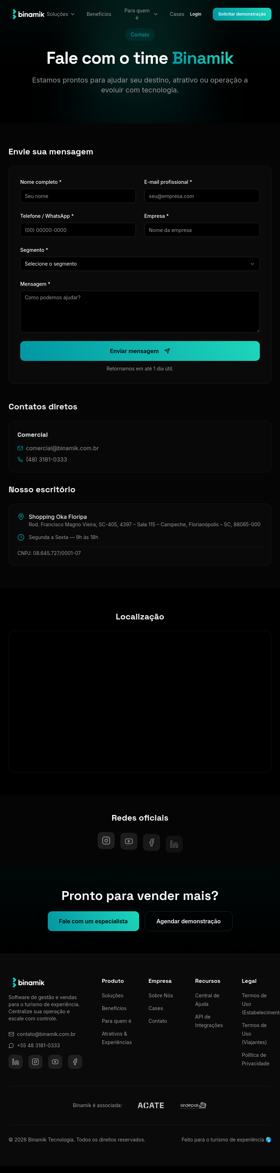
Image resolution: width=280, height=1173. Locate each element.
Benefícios (99, 14)
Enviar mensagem (139, 351)
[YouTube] (55, 1062)
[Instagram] (106, 845)
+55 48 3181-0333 (34, 1045)
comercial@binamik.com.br (63, 453)
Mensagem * (35, 284)
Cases (177, 14)
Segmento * (34, 250)
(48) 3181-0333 (48, 464)
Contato (158, 1021)
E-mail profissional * (168, 182)
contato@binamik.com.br (42, 1034)
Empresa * (156, 216)
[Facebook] (75, 1062)
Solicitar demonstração (242, 14)
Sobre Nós (161, 995)
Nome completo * (40, 182)
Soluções (61, 14)
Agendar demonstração (188, 925)
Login (195, 14)
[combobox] (139, 264)
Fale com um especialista (93, 925)
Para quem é (142, 14)
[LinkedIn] (15, 1062)
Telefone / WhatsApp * (47, 216)
